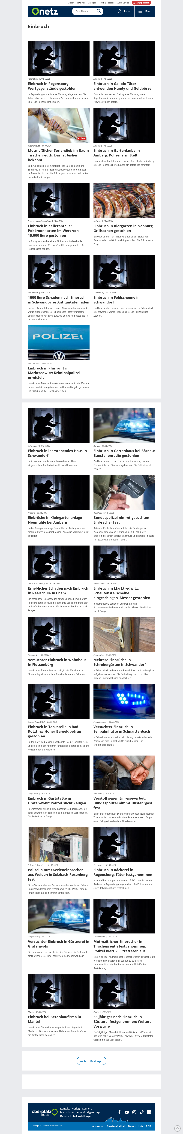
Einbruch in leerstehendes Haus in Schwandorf (57, 456)
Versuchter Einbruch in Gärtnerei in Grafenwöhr (58, 947)
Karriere (87, 1112)
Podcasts (110, 3)
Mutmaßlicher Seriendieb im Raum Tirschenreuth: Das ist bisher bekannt (58, 158)
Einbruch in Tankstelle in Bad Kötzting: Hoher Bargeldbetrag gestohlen (54, 735)
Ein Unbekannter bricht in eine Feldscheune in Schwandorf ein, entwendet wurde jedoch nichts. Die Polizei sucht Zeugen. (123, 315)
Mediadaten (67, 1116)
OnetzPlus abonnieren (141, 3)
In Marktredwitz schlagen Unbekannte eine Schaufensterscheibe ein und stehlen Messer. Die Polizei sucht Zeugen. (122, 611)
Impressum (97, 1129)
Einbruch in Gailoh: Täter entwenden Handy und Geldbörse (122, 89)
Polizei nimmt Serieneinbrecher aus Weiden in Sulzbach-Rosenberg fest (58, 878)
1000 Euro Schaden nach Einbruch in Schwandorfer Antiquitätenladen (58, 303)
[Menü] (140, 13)
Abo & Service (123, 3)
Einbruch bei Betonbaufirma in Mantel (54, 1022)
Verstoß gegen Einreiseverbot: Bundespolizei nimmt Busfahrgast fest (122, 806)
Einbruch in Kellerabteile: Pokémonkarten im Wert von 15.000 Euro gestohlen (53, 234)
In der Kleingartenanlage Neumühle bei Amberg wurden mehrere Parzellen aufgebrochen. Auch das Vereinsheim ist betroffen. (58, 535)
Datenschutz (135, 1129)
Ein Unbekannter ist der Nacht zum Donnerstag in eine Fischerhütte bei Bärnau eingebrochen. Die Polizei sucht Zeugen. (122, 468)
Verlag (76, 1112)
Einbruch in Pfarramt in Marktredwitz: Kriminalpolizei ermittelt (54, 376)
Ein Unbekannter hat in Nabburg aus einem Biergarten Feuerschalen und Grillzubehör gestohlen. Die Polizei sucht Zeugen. (123, 244)
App (98, 1116)
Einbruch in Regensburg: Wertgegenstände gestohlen (52, 89)
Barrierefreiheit (116, 1129)
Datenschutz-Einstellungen (76, 1119)
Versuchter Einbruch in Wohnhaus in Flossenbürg (57, 665)
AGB (148, 1129)
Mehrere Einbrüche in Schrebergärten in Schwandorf (119, 665)
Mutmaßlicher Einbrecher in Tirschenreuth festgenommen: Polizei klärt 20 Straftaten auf (119, 949)
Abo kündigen (85, 1116)
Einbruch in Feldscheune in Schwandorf (116, 303)
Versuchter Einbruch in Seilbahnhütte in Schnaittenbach (121, 732)
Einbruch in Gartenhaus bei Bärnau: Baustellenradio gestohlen (124, 456)
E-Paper (71, 3)
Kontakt (65, 1112)
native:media (57, 1129)
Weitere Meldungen (91, 1064)
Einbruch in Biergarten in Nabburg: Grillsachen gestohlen (123, 231)
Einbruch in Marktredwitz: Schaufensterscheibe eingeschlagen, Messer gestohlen (121, 596)
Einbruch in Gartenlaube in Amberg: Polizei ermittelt (116, 156)
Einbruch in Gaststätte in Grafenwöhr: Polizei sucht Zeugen (57, 804)
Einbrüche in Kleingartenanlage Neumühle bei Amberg (55, 523)
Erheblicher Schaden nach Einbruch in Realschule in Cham (58, 594)
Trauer (101, 3)
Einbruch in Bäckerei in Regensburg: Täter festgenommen (122, 875)
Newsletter (81, 3)
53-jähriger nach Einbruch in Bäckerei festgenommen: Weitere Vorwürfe (122, 1025)
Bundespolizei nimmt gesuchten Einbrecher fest (121, 523)
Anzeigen (92, 3)
